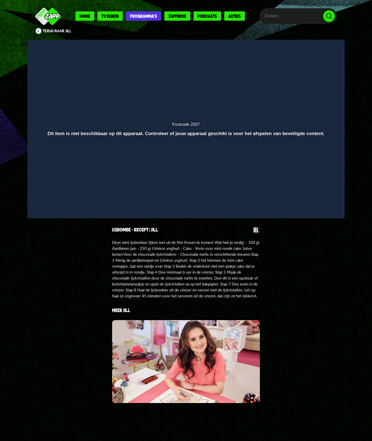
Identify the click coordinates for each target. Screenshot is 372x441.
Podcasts (207, 16)
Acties (234, 16)
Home (85, 16)
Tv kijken (110, 16)
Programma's (143, 16)
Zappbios (177, 16)
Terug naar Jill (57, 31)
